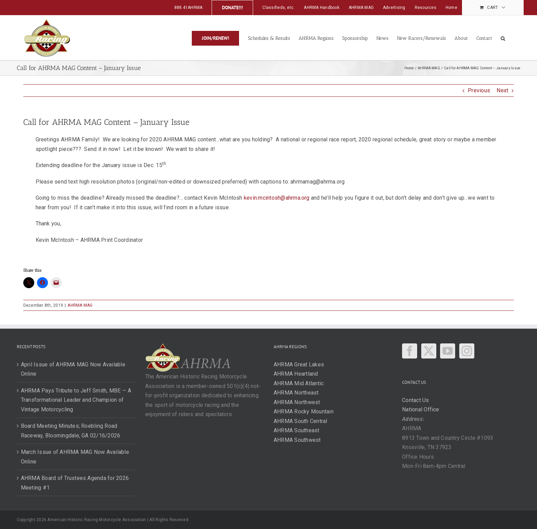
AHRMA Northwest (297, 402)
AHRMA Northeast (296, 392)
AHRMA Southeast (297, 430)
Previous (479, 90)
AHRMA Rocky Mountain (304, 411)
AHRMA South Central (300, 421)
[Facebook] (409, 350)
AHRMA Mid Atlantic (299, 383)
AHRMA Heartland (296, 374)
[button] (503, 37)
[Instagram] (466, 350)
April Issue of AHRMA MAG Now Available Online (73, 369)
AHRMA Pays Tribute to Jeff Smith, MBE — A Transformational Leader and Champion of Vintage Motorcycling (76, 400)
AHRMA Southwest (297, 440)
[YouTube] (447, 350)
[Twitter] (428, 350)
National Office (420, 409)
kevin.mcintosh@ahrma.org (277, 198)
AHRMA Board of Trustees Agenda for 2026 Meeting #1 (75, 483)
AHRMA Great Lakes (299, 364)
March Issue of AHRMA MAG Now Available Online (75, 457)
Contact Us (415, 400)
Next (502, 90)
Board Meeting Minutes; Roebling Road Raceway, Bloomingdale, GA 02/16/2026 (71, 431)
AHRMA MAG (79, 305)
